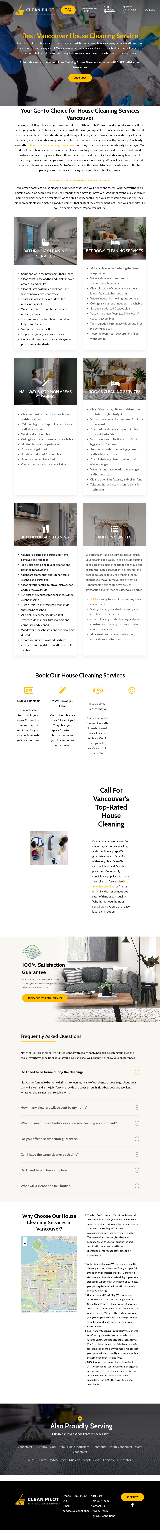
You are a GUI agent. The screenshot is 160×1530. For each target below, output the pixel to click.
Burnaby (41, 1447)
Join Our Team (100, 1500)
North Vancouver (120, 1447)
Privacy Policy (99, 1510)
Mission (74, 1460)
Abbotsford (125, 1460)
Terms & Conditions (103, 1515)
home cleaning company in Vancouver (53, 145)
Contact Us (98, 1505)
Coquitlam (57, 1447)
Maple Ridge (92, 1460)
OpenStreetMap (62, 1311)
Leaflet (52, 1311)
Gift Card (96, 1495)
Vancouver (25, 1447)
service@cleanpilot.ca (76, 1510)
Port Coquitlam (78, 1447)
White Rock (58, 1460)
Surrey (42, 1460)
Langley (108, 1460)
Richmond (99, 1447)
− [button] (25, 1243)
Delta (31, 1460)
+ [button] (25, 1239)
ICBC (93, 599)
